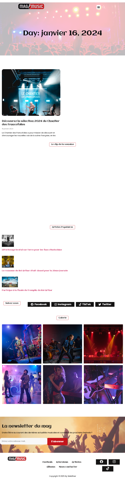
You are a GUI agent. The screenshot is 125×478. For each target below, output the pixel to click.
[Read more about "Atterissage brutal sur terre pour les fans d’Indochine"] (8, 246)
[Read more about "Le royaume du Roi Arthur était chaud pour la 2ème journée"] (8, 267)
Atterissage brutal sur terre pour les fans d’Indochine (32, 250)
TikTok (85, 304)
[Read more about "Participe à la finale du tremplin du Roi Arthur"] (10, 286)
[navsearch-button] (103, 7)
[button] (99, 7)
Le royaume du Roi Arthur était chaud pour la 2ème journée (35, 271)
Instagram (62, 304)
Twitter (104, 304)
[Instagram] (114, 462)
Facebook (39, 304)
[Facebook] (101, 462)
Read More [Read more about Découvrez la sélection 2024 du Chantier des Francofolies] (8, 141)
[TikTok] (107, 469)
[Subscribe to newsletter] (57, 441)
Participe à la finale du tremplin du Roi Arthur (27, 290)
